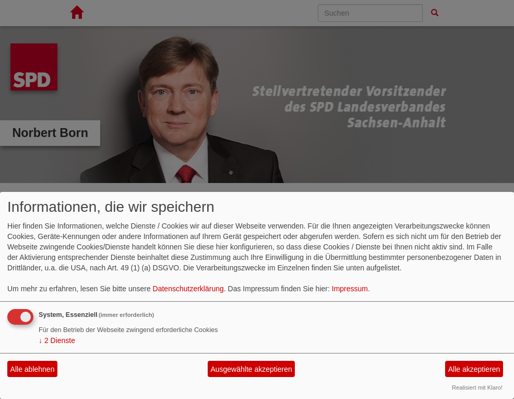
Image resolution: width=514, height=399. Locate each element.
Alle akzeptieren (474, 369)
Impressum (350, 288)
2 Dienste (57, 340)
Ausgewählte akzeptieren (251, 369)
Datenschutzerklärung (188, 288)
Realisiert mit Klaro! (477, 387)
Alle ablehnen (32, 369)
